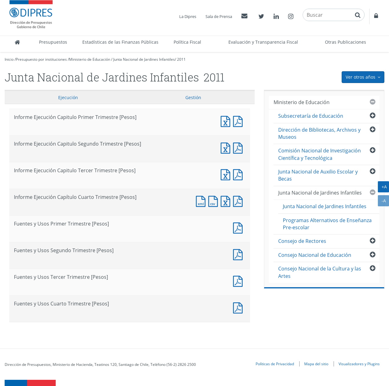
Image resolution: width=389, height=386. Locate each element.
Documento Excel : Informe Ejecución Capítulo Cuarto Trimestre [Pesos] (227, 201)
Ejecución (68, 97)
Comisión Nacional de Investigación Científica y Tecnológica (319, 154)
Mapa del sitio (316, 363)
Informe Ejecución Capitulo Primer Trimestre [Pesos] (227, 121)
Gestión (193, 97)
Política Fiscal (187, 42)
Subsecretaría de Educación (310, 115)
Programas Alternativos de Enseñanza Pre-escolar (327, 224)
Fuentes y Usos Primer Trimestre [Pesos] (239, 227)
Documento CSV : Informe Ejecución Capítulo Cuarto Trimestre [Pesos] (214, 201)
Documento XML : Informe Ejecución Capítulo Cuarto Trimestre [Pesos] (202, 201)
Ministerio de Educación (89, 59)
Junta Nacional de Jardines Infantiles (144, 59)
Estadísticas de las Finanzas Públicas (120, 42)
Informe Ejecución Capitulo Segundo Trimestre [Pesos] (227, 147)
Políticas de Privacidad (275, 363)
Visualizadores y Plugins (359, 363)
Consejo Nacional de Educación (314, 255)
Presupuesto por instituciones (41, 59)
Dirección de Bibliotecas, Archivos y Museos (319, 133)
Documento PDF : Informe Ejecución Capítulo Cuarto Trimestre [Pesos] (239, 201)
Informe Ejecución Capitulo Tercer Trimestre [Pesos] (227, 174)
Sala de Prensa (218, 16)
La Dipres (187, 16)
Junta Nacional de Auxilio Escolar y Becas (318, 175)
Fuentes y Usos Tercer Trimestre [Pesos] (239, 280)
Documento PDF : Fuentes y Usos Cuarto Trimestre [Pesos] (239, 307)
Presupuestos (53, 42)
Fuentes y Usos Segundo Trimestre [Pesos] (239, 254)
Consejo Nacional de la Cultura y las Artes (319, 272)
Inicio (9, 59)
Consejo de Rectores (302, 241)
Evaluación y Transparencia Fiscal (263, 42)
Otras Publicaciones (345, 42)
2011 (181, 59)
